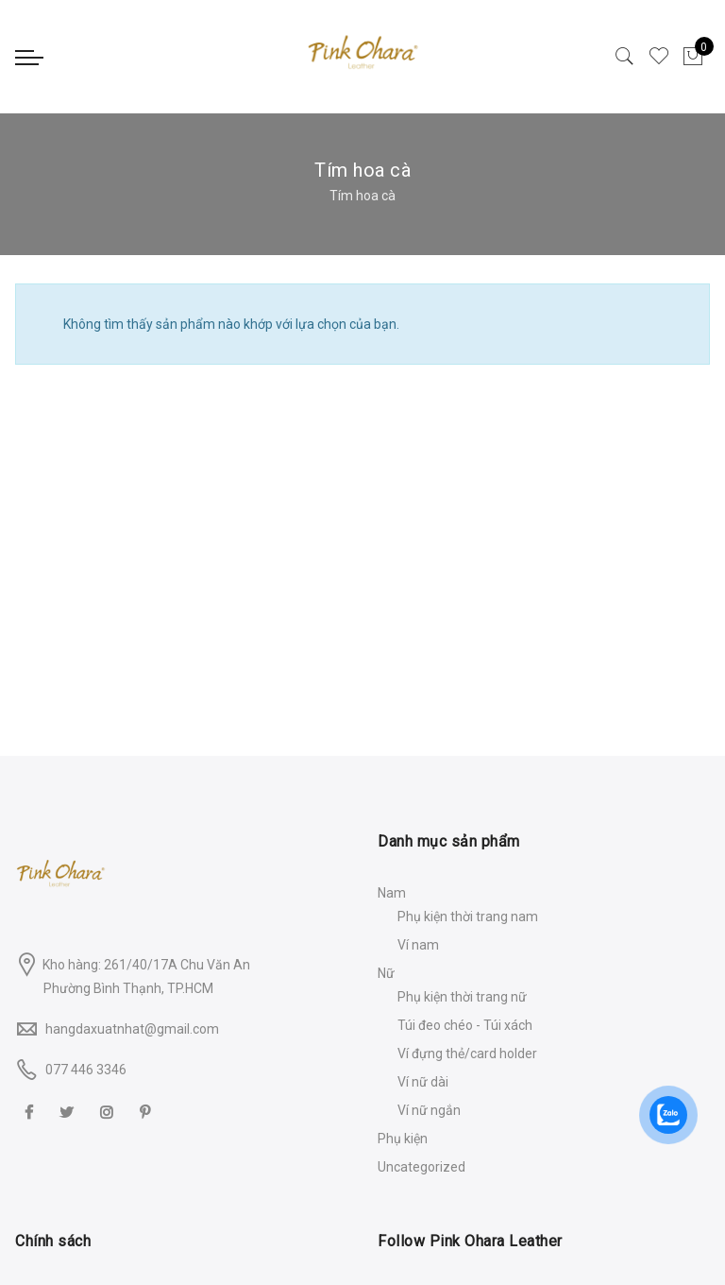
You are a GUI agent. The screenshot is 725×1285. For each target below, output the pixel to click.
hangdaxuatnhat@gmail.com (132, 1029)
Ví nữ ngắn (429, 1110)
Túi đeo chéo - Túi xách (464, 1025)
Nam (392, 892)
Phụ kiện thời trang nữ (462, 996)
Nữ (386, 973)
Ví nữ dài (422, 1081)
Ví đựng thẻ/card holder (467, 1053)
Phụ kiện (403, 1138)
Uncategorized (421, 1166)
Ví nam (418, 944)
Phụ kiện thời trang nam (467, 916)
